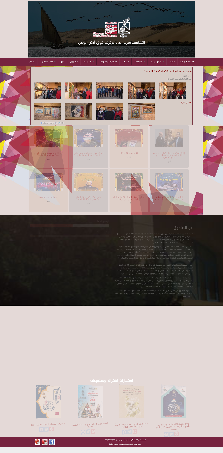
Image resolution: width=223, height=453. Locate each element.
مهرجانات (140, 62)
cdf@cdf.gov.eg (111, 440)
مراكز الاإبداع (157, 62)
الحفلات (125, 62)
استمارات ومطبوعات (108, 62)
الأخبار (172, 62)
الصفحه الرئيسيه (187, 62)
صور (63, 62)
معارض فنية (186, 102)
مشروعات (88, 62)
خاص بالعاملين (48, 62)
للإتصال (32, 62)
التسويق (74, 62)
